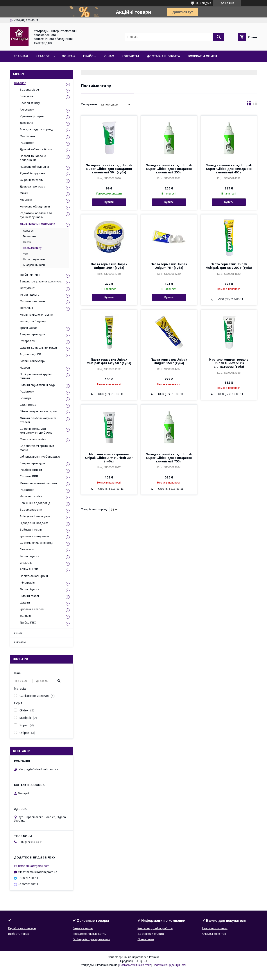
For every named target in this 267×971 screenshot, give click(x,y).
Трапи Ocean (29, 327)
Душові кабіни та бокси (36, 149)
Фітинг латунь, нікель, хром (38, 411)
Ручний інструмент (32, 173)
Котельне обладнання (35, 206)
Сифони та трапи (31, 180)
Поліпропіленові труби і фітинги (36, 376)
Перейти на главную (22, 928)
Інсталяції (26, 307)
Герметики (29, 236)
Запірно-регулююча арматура (40, 281)
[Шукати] (218, 37)
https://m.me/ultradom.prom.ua (37, 872)
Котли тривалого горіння (37, 314)
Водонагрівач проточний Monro (37, 447)
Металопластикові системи (38, 483)
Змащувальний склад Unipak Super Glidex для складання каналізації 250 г (169, 169)
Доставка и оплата (163, 56)
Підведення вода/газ (34, 523)
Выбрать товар (18, 933)
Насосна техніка (31, 496)
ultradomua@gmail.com (33, 865)
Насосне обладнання (34, 166)
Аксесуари (27, 109)
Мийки (24, 193)
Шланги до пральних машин (39, 347)
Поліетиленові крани (34, 576)
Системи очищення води (36, 542)
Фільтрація (27, 582)
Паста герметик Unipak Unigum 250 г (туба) (169, 361)
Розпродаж (27, 341)
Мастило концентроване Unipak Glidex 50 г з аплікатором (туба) (229, 363)
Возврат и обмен (202, 56)
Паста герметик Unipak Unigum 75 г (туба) (169, 265)
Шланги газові (29, 596)
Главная (21, 56)
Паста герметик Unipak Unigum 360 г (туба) (109, 265)
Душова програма (32, 186)
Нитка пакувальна (34, 259)
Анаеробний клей (34, 265)
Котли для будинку (33, 321)
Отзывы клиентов (214, 933)
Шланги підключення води (38, 385)
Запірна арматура (32, 334)
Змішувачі (27, 96)
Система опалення (32, 301)
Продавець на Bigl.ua (133, 961)
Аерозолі (28, 230)
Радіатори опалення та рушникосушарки (36, 215)
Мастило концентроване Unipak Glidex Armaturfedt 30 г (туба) (109, 458)
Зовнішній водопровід (35, 503)
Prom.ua (154, 957)
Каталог (42, 56)
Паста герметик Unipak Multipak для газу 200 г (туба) (229, 265)
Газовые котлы (83, 928)
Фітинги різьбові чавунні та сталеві (38, 420)
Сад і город (28, 404)
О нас (109, 56)
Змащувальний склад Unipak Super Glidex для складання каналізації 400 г (229, 169)
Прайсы (89, 56)
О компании (146, 939)
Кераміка (26, 199)
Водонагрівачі (29, 89)
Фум (25, 253)
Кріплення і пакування (35, 536)
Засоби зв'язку (30, 103)
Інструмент (27, 288)
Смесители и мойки (33, 439)
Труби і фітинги (30, 274)
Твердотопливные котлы (89, 933)
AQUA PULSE (29, 569)
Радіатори (27, 142)
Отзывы (20, 642)
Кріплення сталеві (32, 609)
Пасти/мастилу (32, 247)
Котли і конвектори (32, 361)
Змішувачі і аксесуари (35, 516)
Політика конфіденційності (169, 965)
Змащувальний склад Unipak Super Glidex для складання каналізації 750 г (169, 458)
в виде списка (255, 104)
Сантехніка (27, 136)
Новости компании (215, 928)
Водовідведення (31, 509)
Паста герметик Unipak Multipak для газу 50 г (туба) (109, 361)
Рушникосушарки (32, 116)
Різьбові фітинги (31, 469)
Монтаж (68, 56)
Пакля (27, 242)
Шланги (25, 602)
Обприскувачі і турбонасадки (40, 456)
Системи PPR (29, 476)
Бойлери (26, 398)
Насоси (25, 367)
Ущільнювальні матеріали (37, 223)
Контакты (130, 56)
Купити (109, 202)
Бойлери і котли (31, 529)
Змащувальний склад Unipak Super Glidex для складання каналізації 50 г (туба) (109, 169)
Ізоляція (25, 615)
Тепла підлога (29, 294)
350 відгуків (203, 3)
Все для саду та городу (36, 129)
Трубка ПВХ (28, 622)
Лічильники (27, 549)
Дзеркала (26, 122)
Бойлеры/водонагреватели (91, 939)
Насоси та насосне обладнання (33, 158)
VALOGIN (26, 562)
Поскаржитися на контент (135, 965)
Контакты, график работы (155, 928)
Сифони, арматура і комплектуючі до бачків (36, 430)
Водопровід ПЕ (30, 354)
